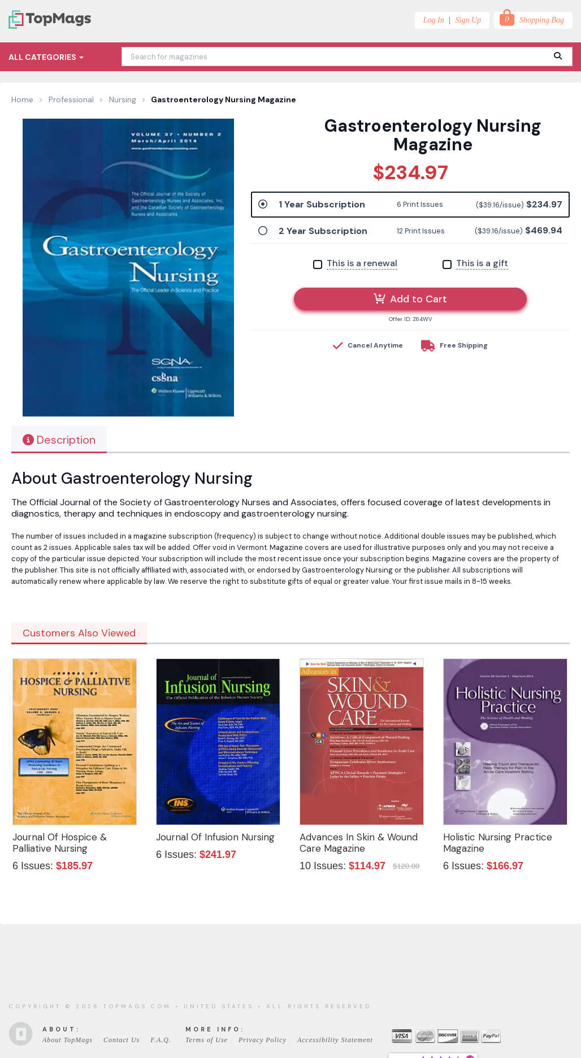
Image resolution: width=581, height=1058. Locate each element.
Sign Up (469, 20)
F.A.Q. (160, 1040)
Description (59, 439)
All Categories (46, 57)
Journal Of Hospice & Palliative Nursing (59, 843)
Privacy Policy (263, 1040)
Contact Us (121, 1040)
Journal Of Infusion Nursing (215, 837)
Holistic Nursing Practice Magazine (497, 843)
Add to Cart (410, 299)
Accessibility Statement (335, 1040)
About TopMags (67, 1040)
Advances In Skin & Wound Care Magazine (359, 843)
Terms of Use (206, 1040)
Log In (433, 20)
